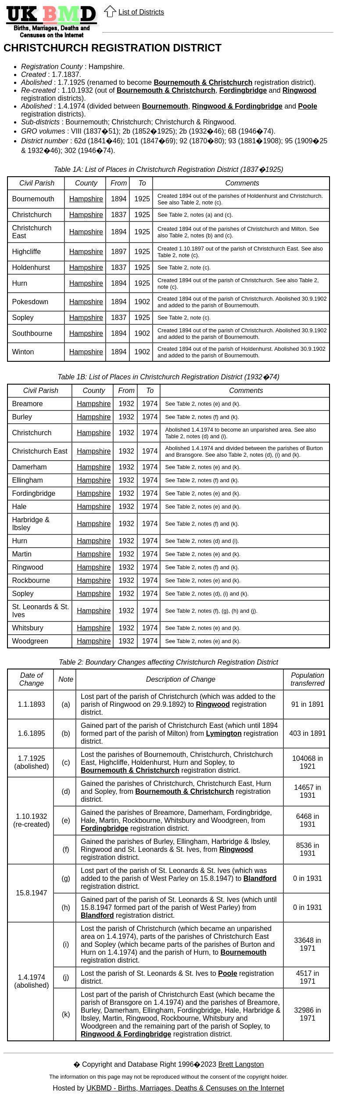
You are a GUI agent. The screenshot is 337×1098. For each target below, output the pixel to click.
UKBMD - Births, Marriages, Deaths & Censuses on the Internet (185, 1088)
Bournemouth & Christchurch (203, 82)
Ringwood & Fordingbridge (237, 106)
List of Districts (141, 12)
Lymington (223, 733)
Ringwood (299, 90)
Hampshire (86, 199)
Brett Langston (241, 1064)
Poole (307, 106)
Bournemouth (165, 106)
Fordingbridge (243, 90)
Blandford (260, 878)
